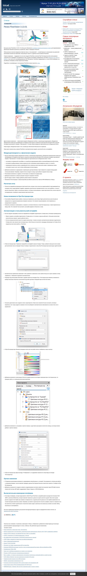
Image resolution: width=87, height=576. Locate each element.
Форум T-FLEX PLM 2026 (9, 543)
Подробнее (65, 190)
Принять (73, 573)
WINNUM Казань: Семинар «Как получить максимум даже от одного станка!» (21, 566)
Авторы (17, 16)
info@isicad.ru (76, 184)
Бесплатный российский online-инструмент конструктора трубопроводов (71, 71)
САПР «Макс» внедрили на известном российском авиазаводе (18, 539)
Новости (5, 16)
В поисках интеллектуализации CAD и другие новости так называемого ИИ (21, 562)
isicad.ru (77, 179)
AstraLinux (50, 57)
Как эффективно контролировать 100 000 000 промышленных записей (20, 537)
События (24, 16)
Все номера (65, 96)
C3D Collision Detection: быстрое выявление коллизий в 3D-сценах (19, 557)
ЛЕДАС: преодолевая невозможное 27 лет (13, 560)
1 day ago (74, 133)
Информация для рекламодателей (69, 192)
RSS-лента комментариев (69, 122)
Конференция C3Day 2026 (10, 549)
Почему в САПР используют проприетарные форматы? (16, 553)
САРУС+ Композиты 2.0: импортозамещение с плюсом (16, 535)
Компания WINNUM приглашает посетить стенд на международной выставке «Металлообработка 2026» (28, 547)
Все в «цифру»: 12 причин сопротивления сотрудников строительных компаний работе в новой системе (27, 555)
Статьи (11, 16)
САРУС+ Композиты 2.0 (67, 133)
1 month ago (78, 157)
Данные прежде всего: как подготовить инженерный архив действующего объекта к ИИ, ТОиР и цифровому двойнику (31, 531)
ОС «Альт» (55, 57)
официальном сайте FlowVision (11, 511)
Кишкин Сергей (65, 148)
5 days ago (74, 145)
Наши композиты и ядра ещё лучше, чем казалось (15, 529)
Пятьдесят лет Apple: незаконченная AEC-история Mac (16, 545)
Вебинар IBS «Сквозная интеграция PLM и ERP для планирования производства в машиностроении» (72, 30)
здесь (38, 63)
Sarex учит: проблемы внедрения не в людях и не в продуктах (18, 551)
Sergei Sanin (65, 125)
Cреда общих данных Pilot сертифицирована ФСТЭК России (18, 564)
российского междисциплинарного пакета (41, 48)
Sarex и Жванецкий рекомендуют (11, 541)
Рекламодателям (33, 16)
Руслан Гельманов (66, 135)
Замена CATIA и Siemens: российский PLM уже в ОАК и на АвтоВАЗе (19, 533)
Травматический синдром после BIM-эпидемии (14, 558)
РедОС (5, 59)
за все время (72, 42)
